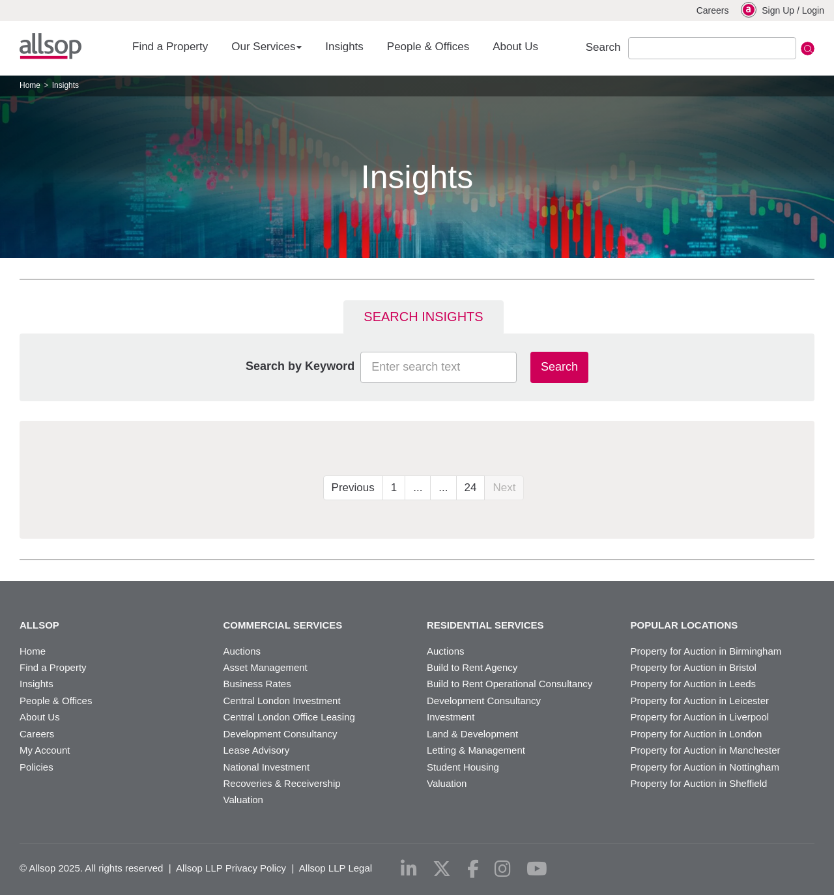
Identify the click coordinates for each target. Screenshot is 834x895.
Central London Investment (282, 700)
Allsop (50, 46)
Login (813, 10)
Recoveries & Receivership (282, 783)
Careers (713, 10)
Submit (807, 48)
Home (30, 85)
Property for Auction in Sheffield (699, 783)
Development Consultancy (280, 733)
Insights (344, 46)
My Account (45, 750)
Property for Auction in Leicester (700, 700)
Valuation (243, 799)
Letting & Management (476, 750)
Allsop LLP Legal (335, 868)
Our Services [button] (266, 46)
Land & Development (472, 733)
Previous (353, 487)
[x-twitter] (441, 869)
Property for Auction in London (696, 733)
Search (559, 366)
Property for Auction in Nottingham (705, 767)
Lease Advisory (256, 750)
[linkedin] (409, 869)
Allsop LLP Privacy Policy (231, 868)
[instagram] (502, 869)
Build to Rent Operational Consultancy (509, 683)
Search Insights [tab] (423, 316)
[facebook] (473, 869)
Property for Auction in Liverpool (700, 716)
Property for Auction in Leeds (693, 683)
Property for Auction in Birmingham (706, 651)
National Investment (266, 767)
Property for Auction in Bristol (693, 667)
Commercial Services (283, 625)
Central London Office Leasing (289, 716)
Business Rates (257, 683)
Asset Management (265, 667)
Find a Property (170, 46)
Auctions (242, 651)
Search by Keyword (300, 366)
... (417, 487)
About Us (515, 46)
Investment (450, 716)
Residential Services (485, 625)
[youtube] (537, 869)
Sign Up (778, 10)
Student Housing (463, 767)
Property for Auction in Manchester (706, 750)
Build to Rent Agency (472, 667)
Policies (36, 767)
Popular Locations (684, 625)
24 (471, 487)
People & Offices (428, 46)
